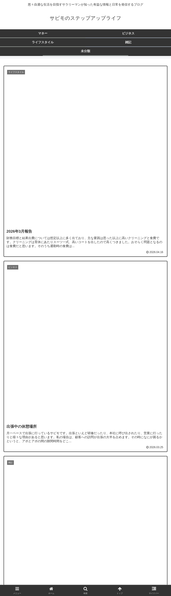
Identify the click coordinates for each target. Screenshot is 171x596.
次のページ (85, 529)
